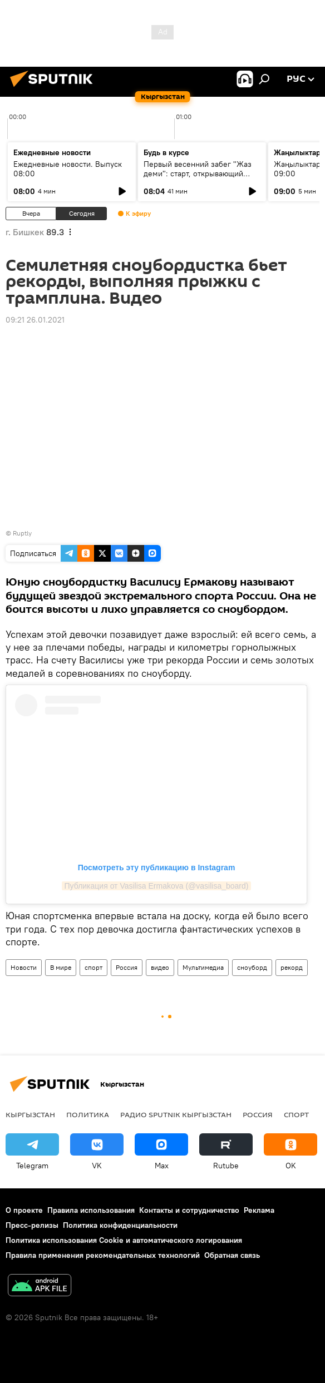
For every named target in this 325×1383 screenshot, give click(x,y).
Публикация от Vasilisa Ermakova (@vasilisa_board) (157, 885)
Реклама (259, 1210)
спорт (93, 967)
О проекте (24, 1210)
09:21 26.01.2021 (35, 320)
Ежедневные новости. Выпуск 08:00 (67, 169)
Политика (87, 1114)
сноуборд (252, 967)
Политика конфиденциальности (120, 1225)
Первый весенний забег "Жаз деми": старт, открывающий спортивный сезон (198, 173)
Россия (126, 967)
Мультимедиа (203, 967)
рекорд (291, 967)
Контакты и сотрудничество (189, 1210)
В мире (60, 967)
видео (160, 967)
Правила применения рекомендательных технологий (103, 1255)
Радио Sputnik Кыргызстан (176, 1114)
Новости (24, 967)
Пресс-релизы (32, 1225)
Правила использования (91, 1210)
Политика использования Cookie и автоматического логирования (124, 1240)
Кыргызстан (30, 1114)
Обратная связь (232, 1255)
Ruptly (22, 533)
